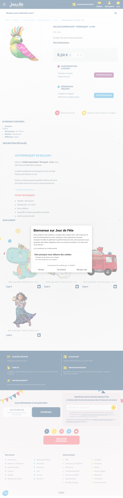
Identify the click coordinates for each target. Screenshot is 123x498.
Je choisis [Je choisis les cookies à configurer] (61, 270)
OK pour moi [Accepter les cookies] (82, 270)
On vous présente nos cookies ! (47, 259)
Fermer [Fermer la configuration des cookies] (41, 270)
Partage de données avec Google (47, 257)
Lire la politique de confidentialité (45, 248)
